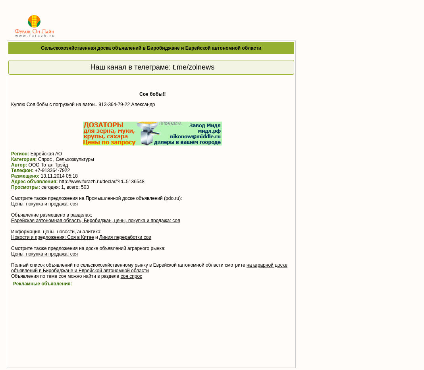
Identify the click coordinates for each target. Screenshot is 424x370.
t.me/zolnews (193, 67)
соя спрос (132, 276)
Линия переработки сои (125, 237)
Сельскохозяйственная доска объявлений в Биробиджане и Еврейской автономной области (151, 48)
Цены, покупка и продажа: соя (44, 204)
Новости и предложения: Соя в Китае (52, 237)
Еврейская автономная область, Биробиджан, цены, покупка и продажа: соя (95, 220)
